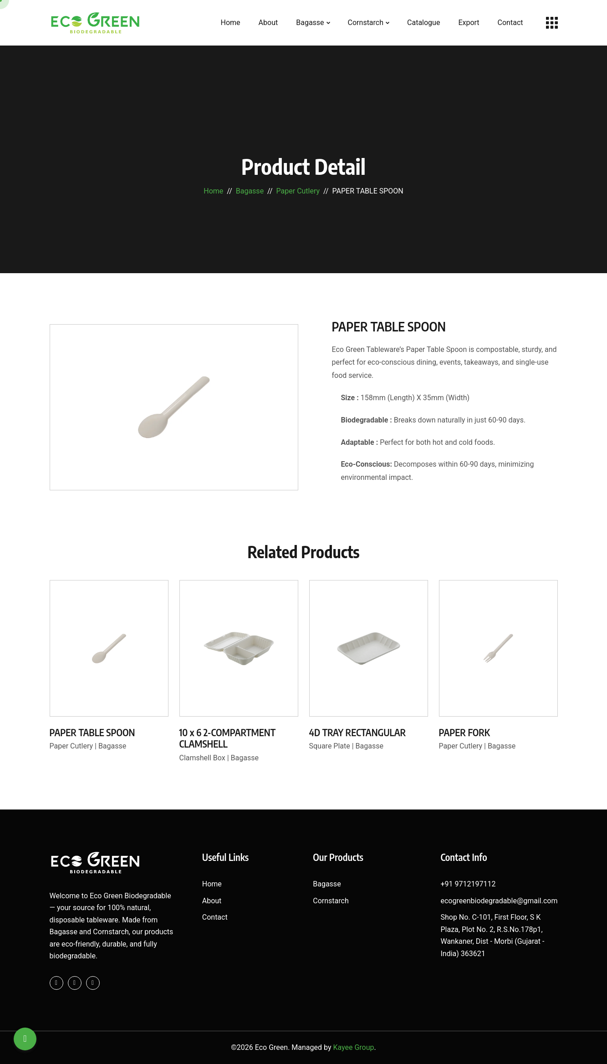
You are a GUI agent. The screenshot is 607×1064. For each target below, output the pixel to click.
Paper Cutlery (298, 191)
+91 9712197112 (467, 884)
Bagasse (310, 22)
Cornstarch (365, 22)
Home (230, 22)
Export (468, 22)
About (268, 22)
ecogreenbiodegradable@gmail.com (498, 900)
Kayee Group (353, 1047)
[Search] (25, 1039)
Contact (510, 22)
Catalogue (423, 22)
